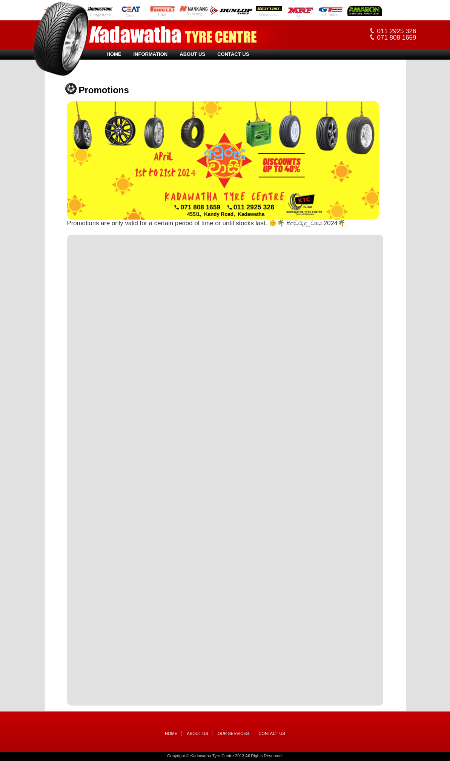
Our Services (233, 733)
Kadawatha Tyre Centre (172, 34)
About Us (192, 54)
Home (114, 54)
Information (151, 54)
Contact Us (233, 54)
